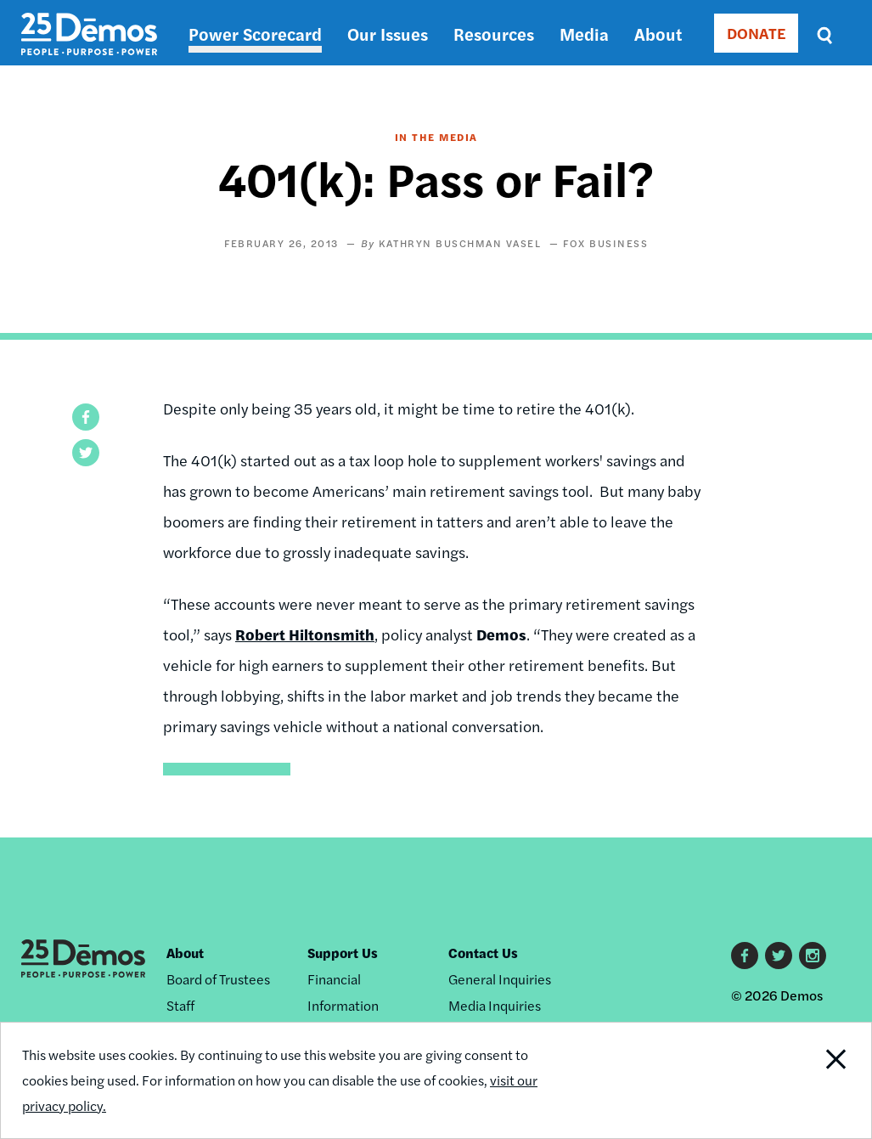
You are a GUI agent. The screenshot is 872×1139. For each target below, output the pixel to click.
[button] (85, 417)
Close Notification (825, 1080)
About (658, 33)
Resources (493, 33)
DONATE (756, 32)
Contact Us (483, 952)
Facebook (744, 955)
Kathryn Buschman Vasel (460, 243)
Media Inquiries (494, 1005)
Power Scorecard (255, 33)
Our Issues (387, 33)
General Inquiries (499, 979)
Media (584, 33)
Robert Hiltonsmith (304, 634)
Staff (180, 1005)
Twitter (778, 955)
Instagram (812, 955)
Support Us (342, 952)
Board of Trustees (218, 979)
